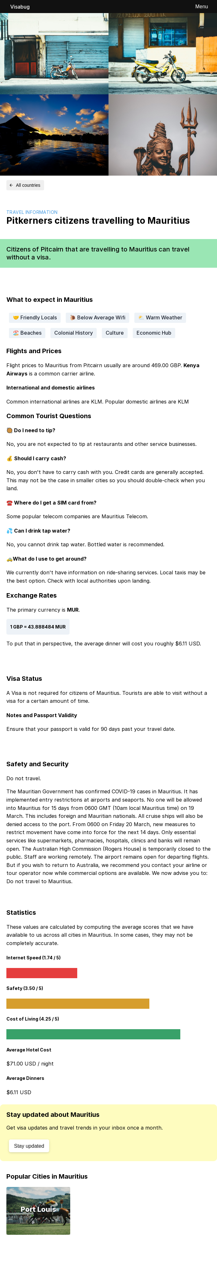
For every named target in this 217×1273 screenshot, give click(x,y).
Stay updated (29, 1146)
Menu (201, 6)
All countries (24, 185)
